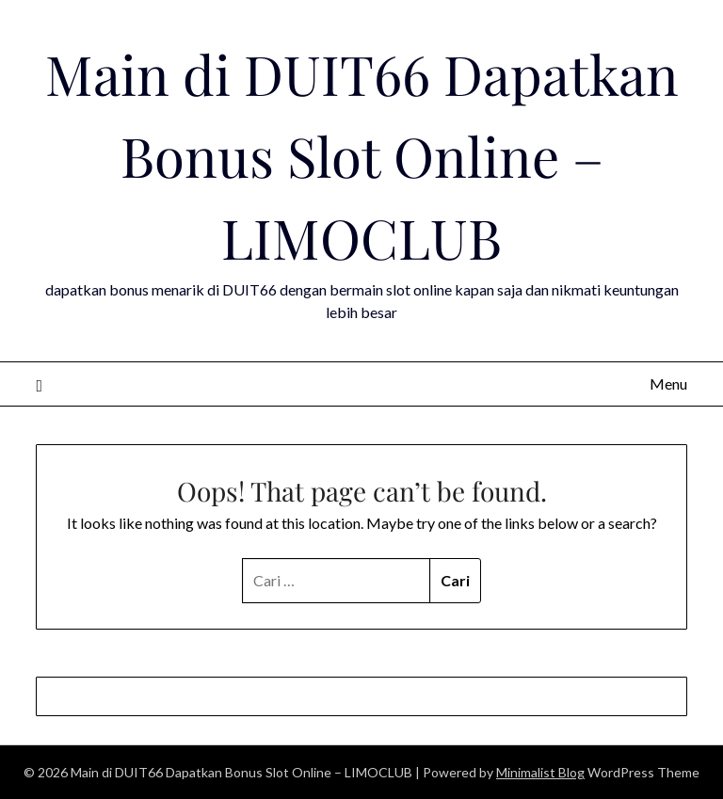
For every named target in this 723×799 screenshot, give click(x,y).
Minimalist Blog (540, 772)
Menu (668, 383)
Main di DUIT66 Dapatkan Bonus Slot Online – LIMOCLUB (362, 155)
